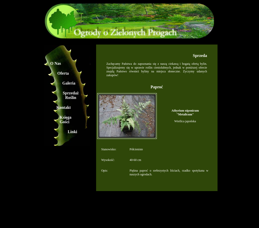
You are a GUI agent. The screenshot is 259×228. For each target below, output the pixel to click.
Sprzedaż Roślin (71, 95)
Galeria (68, 83)
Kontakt (63, 107)
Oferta (63, 73)
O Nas (55, 63)
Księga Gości (65, 119)
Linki (72, 132)
